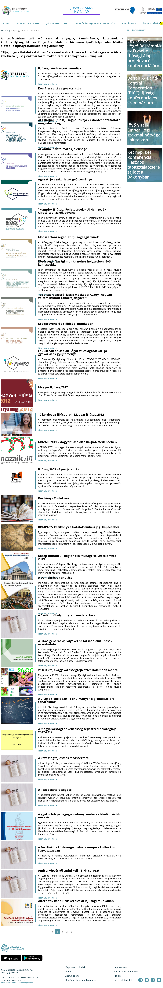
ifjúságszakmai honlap (81, 9)
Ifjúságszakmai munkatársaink (81, 980)
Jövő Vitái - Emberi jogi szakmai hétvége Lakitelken (144, 132)
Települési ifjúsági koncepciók (94, 23)
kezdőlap (5, 30)
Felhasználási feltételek (126, 971)
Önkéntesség (151, 23)
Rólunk (69, 971)
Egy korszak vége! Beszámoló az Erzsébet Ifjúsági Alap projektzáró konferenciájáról (144, 53)
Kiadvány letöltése (47, 83)
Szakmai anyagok (28, 23)
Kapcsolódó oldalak (75, 967)
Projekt (117, 975)
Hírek (6, 23)
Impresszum (120, 967)
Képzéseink (129, 23)
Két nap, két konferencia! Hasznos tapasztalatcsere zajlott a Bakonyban (143, 164)
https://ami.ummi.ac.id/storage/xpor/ (17, 982)
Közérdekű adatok (123, 980)
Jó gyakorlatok (56, 23)
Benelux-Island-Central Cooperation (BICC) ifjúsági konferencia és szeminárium (142, 90)
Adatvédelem (72, 975)
